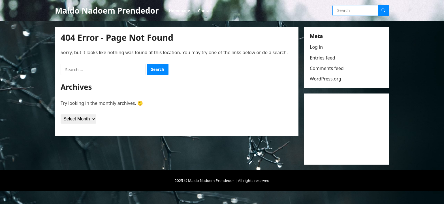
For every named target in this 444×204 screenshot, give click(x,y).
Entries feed (322, 58)
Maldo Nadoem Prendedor (107, 10)
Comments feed (327, 68)
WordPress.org (325, 79)
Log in (316, 47)
